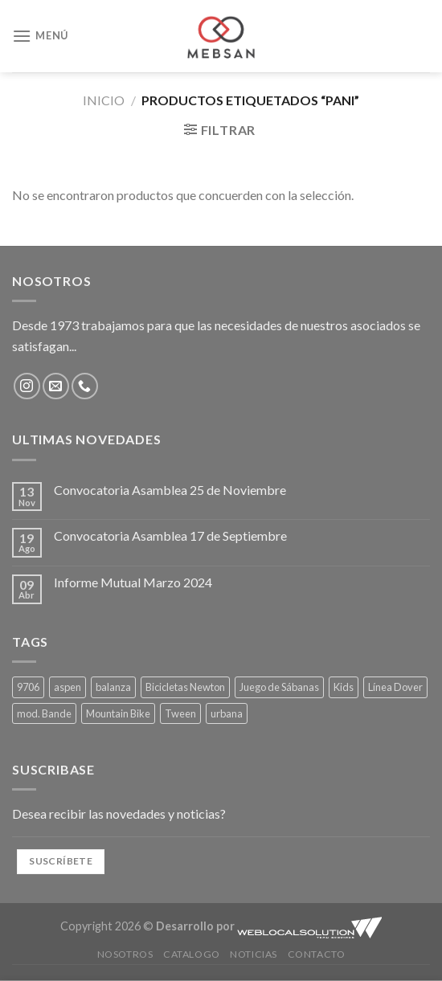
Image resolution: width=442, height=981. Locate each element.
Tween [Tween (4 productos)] (180, 713)
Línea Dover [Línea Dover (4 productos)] (395, 687)
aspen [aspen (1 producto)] (67, 687)
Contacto (317, 954)
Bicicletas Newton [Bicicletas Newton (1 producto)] (185, 687)
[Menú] (40, 35)
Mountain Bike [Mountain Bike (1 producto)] (118, 713)
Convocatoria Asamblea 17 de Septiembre (170, 535)
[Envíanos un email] (56, 386)
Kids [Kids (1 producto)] (344, 687)
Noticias (253, 954)
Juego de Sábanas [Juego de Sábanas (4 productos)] (279, 687)
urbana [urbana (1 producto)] (227, 713)
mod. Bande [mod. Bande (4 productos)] (44, 713)
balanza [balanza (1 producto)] (113, 687)
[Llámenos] (85, 386)
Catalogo (191, 954)
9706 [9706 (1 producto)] (28, 687)
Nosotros (125, 954)
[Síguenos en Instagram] (27, 386)
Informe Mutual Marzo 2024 (133, 582)
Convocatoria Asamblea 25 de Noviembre (170, 489)
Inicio (104, 100)
